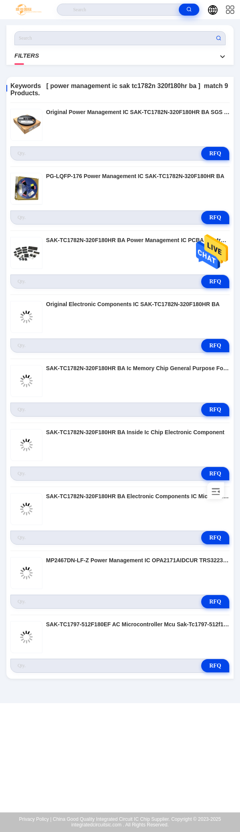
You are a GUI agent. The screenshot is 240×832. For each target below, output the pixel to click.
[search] (189, 10)
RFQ (215, 153)
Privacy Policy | (35, 819)
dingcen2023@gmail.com (125, 762)
